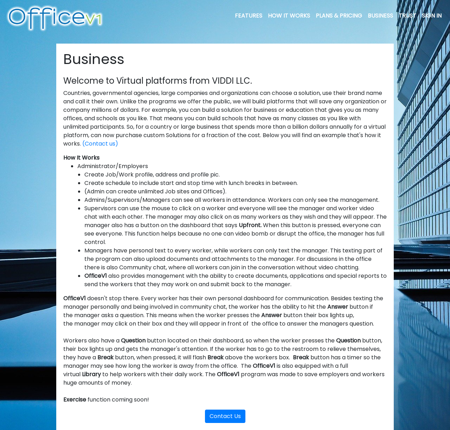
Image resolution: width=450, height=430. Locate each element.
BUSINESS (380, 16)
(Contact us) (100, 144)
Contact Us (225, 416)
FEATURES (248, 16)
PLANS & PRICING (339, 16)
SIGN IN (432, 16)
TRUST (407, 16)
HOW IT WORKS (289, 16)
